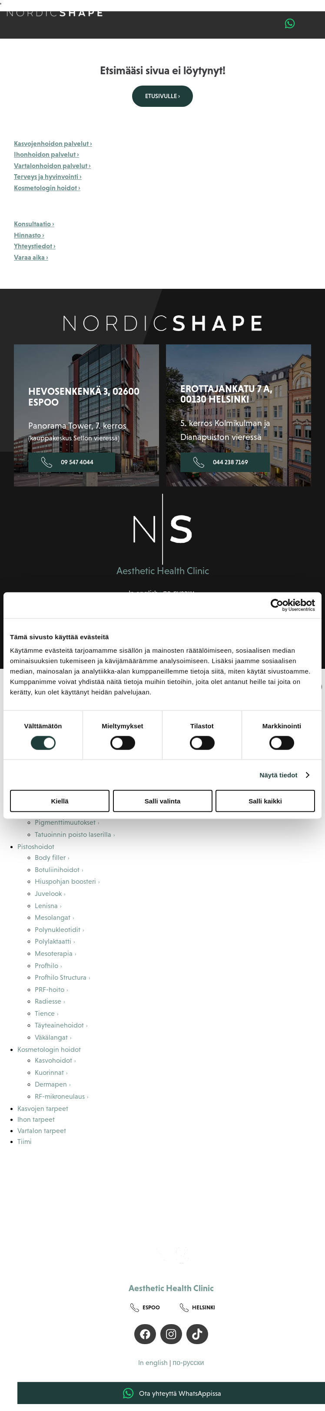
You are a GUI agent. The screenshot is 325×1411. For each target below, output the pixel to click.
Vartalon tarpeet (41, 1130)
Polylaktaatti (53, 941)
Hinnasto (246, 1186)
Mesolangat (52, 917)
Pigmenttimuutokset (65, 822)
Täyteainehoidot (59, 1025)
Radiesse (48, 1001)
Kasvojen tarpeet (42, 1108)
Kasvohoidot (53, 1060)
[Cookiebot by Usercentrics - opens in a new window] (277, 604)
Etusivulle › (162, 96)
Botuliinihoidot (57, 869)
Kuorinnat (49, 1072)
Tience (45, 1013)
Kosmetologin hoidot (49, 1049)
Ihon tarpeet (36, 1119)
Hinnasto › (29, 235)
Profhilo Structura (60, 977)
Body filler (50, 857)
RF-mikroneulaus (60, 1096)
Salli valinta (163, 801)
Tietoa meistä (97, 1165)
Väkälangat (51, 1037)
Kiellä (59, 801)
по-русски (188, 1362)
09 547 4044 (67, 462)
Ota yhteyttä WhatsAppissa (171, 1393)
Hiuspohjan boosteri (65, 881)
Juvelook (48, 893)
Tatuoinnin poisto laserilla (73, 834)
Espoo (145, 1307)
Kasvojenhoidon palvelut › (53, 143)
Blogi (97, 1206)
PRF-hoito (49, 989)
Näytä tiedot (279, 774)
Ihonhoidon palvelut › (46, 154)
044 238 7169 (220, 462)
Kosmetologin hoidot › (47, 188)
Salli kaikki (265, 801)
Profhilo (46, 965)
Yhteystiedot (246, 1206)
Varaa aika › (31, 257)
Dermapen (51, 1084)
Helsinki (197, 1307)
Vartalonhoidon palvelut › (52, 165)
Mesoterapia (54, 953)
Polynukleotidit (57, 929)
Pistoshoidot (35, 846)
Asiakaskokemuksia (246, 1165)
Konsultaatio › (34, 224)
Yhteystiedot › (35, 246)
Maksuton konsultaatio (96, 1186)
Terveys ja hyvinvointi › (48, 176)
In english (153, 1362)
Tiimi (24, 1141)
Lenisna (46, 905)
